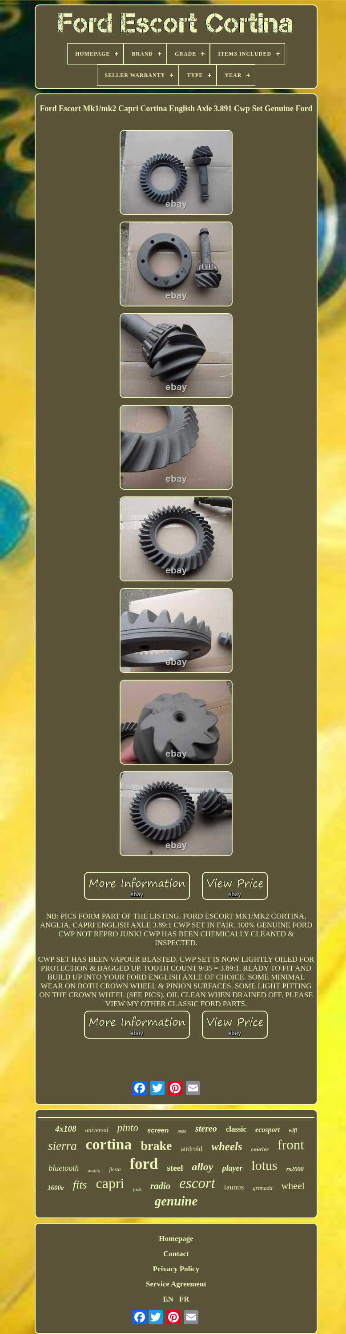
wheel (293, 1185)
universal (97, 1130)
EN (168, 1299)
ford (143, 1164)
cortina (109, 1144)
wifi (293, 1130)
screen (158, 1130)
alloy (202, 1167)
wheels (226, 1147)
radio (160, 1186)
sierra (62, 1146)
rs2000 (295, 1169)
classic (236, 1129)
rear (181, 1131)
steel (175, 1168)
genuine (176, 1201)
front (291, 1145)
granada (262, 1188)
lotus (264, 1165)
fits (80, 1184)
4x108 (65, 1128)
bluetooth (63, 1168)
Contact (176, 1253)
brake (156, 1146)
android (191, 1149)
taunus (234, 1187)
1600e (56, 1187)
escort (197, 1183)
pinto (127, 1127)
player (232, 1168)
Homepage (176, 1238)
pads (137, 1189)
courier (260, 1149)
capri (110, 1183)
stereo (206, 1128)
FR (184, 1299)
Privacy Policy (176, 1269)
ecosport (267, 1129)
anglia (94, 1170)
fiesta (115, 1169)
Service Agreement (176, 1284)
